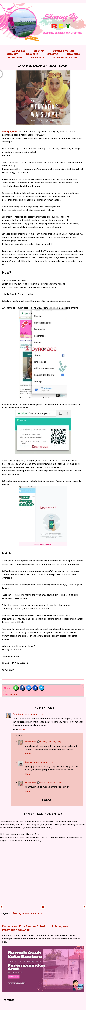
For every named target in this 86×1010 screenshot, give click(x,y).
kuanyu (29, 762)
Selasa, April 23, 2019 (51, 782)
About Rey (18, 50)
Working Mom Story (65, 57)
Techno (14, 694)
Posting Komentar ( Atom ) (27, 913)
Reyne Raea (30, 741)
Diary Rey (12, 54)
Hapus (21, 729)
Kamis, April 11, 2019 (34, 714)
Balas (15, 729)
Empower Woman (63, 50)
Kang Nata (17, 714)
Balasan (19, 735)
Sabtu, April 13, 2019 (50, 741)
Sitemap (39, 50)
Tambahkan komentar (43, 813)
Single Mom (37, 57)
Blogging (32, 54)
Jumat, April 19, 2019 (44, 762)
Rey (9, 131)
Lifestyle (52, 54)
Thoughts (73, 54)
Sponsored (15, 57)
